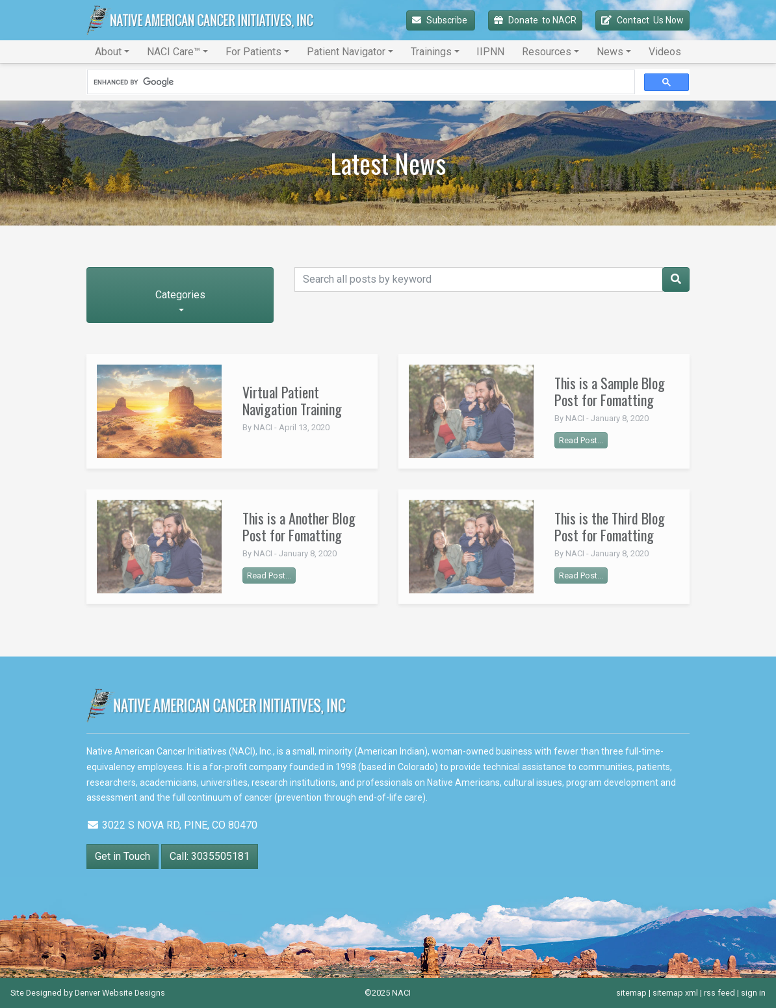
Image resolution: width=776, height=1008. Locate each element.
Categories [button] (180, 295)
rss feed (719, 993)
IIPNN (490, 51)
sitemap (631, 993)
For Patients (253, 51)
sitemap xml (675, 993)
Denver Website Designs (120, 993)
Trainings (431, 51)
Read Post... (581, 440)
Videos (665, 51)
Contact (642, 20)
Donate (535, 20)
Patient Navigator (346, 51)
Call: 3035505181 (210, 856)
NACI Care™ (173, 51)
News (610, 51)
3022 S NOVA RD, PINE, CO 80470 (171, 825)
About (108, 51)
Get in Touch (122, 856)
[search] (360, 82)
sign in (753, 993)
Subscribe (440, 20)
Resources (546, 51)
